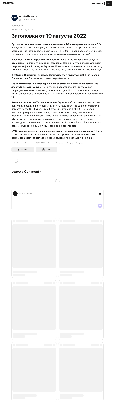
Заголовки (17, 25)
